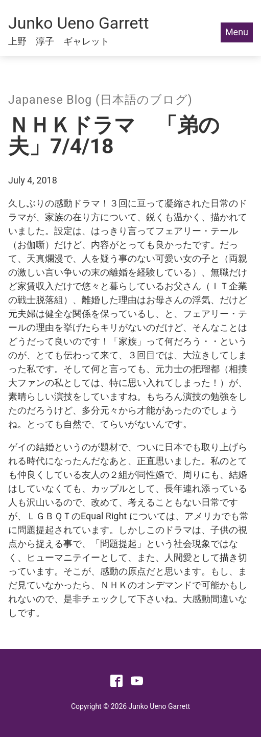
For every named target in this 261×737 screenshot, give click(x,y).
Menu (236, 32)
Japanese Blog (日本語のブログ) (100, 100)
